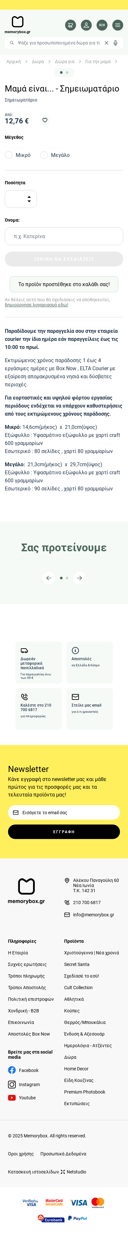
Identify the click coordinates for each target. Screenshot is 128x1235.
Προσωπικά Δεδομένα (63, 1153)
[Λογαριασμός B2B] (102, 25)
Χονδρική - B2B (23, 1010)
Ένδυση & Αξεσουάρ (84, 1034)
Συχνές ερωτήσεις (27, 964)
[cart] (70, 25)
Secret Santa (77, 964)
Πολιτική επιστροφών (31, 999)
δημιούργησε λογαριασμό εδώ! (36, 304)
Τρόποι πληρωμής (26, 976)
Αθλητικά (74, 999)
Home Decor (76, 1068)
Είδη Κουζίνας (79, 1080)
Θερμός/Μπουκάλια (85, 1022)
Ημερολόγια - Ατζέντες (88, 1045)
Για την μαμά (98, 61)
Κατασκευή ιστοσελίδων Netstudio (47, 1171)
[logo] (17, 25)
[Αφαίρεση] (29, 201)
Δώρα (38, 61)
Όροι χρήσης (21, 1153)
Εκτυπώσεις (77, 1103)
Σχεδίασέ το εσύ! (81, 976)
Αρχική (13, 61)
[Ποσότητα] (18, 199)
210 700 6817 (82, 902)
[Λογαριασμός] (86, 25)
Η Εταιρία (18, 952)
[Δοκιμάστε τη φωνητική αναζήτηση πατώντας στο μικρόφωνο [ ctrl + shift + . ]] (115, 43)
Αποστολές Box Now (29, 1034)
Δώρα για (64, 61)
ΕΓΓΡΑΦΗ (64, 832)
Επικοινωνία (21, 1022)
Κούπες (72, 1010)
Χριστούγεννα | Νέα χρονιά (91, 952)
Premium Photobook (84, 1092)
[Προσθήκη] (29, 197)
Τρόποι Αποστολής (27, 987)
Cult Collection (78, 987)
